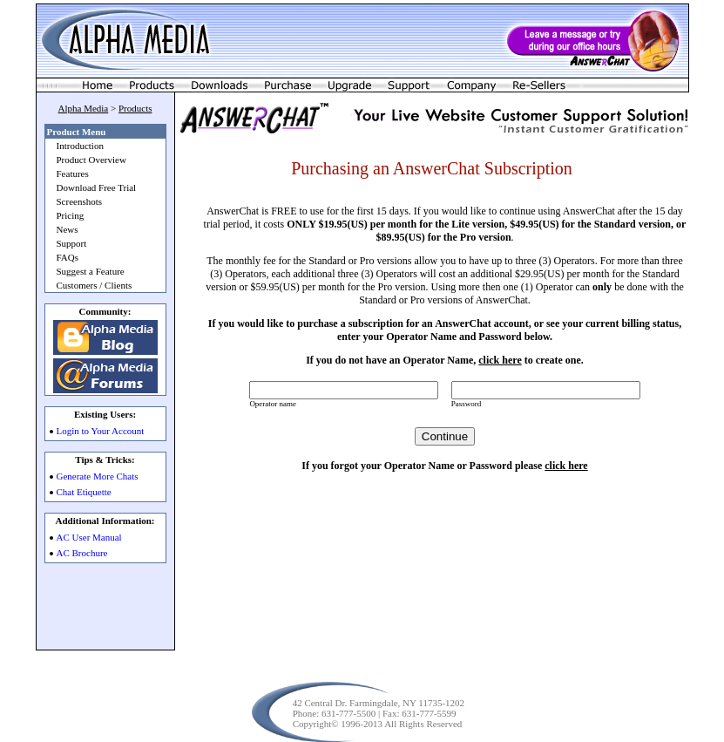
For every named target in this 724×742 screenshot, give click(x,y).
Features (73, 173)
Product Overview (91, 159)
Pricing (71, 215)
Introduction (80, 145)
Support (72, 243)
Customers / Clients (94, 285)
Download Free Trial (97, 187)
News (67, 229)
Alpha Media (83, 108)
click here (499, 360)
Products (135, 108)
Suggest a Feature (91, 271)
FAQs (67, 257)
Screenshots (80, 201)
